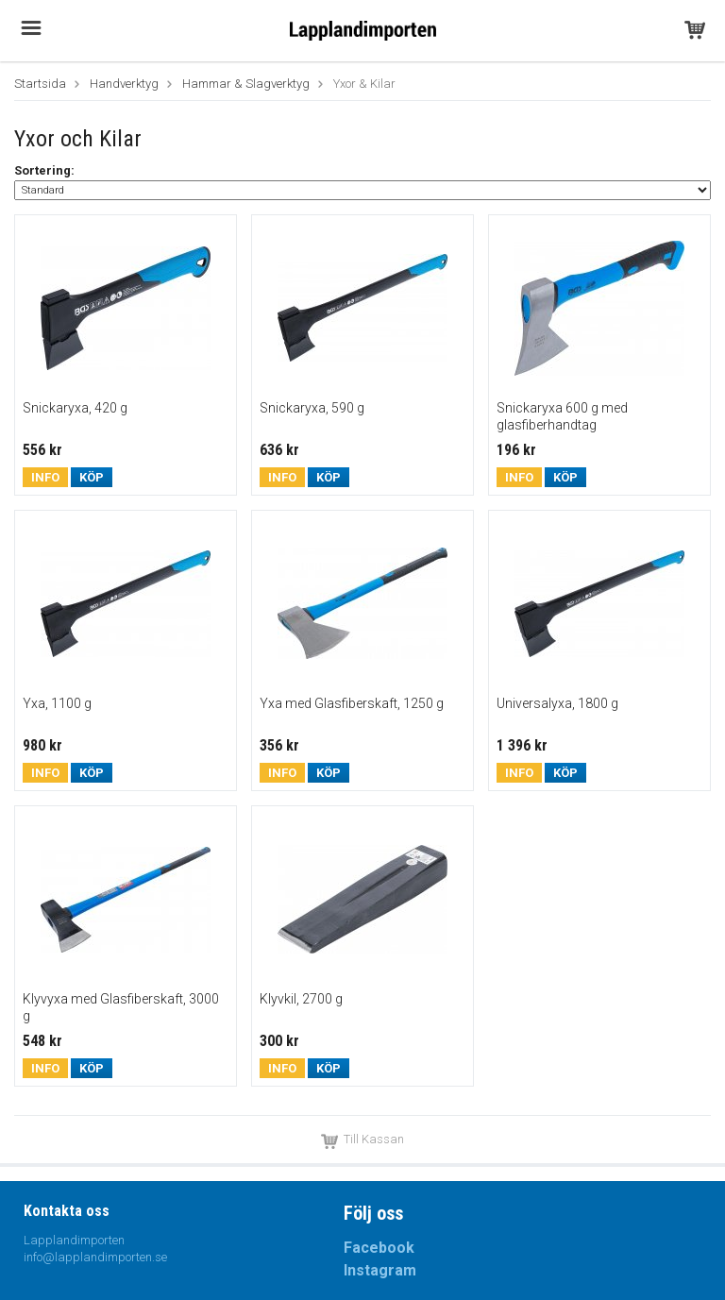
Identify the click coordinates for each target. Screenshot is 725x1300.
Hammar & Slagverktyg (246, 83)
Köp (91, 477)
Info (45, 477)
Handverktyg (124, 83)
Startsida (40, 83)
